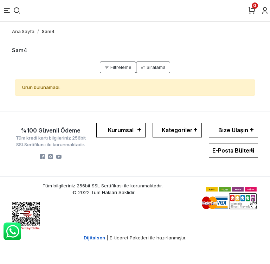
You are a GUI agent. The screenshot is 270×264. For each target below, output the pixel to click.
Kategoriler (177, 130)
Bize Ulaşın (233, 130)
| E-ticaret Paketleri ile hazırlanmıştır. (135, 237)
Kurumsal (121, 130)
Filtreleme (117, 67)
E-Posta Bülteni (233, 150)
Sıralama (153, 67)
